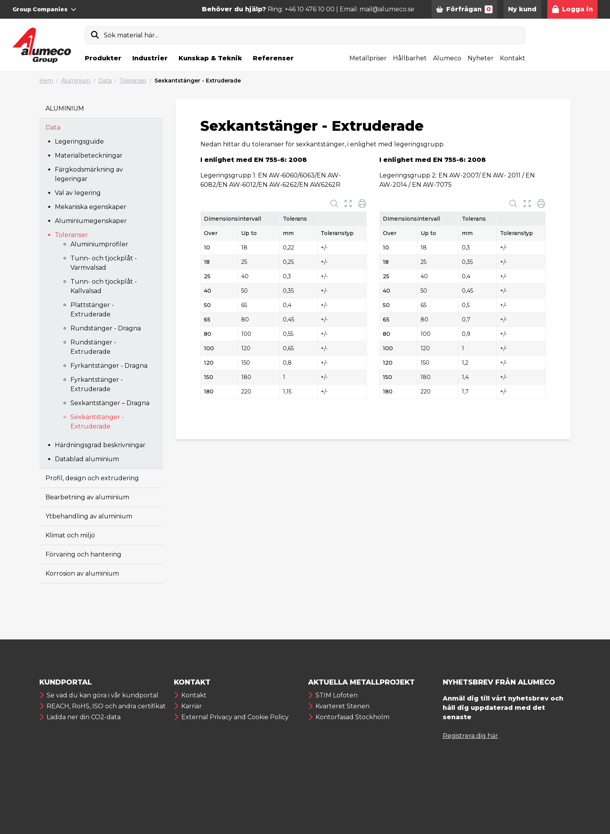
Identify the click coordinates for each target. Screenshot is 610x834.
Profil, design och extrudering (92, 478)
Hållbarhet (410, 58)
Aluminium (76, 80)
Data (105, 80)
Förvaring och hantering (83, 554)
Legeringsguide (79, 141)
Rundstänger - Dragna (105, 328)
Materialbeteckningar (89, 155)
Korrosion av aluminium (82, 573)
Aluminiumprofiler (99, 244)
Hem (46, 80)
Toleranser (133, 80)
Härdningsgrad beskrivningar (100, 445)
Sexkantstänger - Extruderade (197, 80)
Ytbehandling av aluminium (89, 516)
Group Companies (44, 9)
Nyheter (481, 58)
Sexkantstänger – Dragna (109, 403)
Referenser (273, 58)
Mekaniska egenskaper (90, 207)
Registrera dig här (470, 735)
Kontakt (512, 58)
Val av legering (78, 193)
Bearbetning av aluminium (87, 497)
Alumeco (447, 58)
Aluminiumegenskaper (91, 221)
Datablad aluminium (87, 459)
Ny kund (522, 9)
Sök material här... (131, 35)
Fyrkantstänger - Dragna (108, 365)
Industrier (150, 58)
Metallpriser (368, 58)
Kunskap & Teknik (210, 58)
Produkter (103, 58)
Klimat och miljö (70, 535)
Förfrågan (464, 9)
